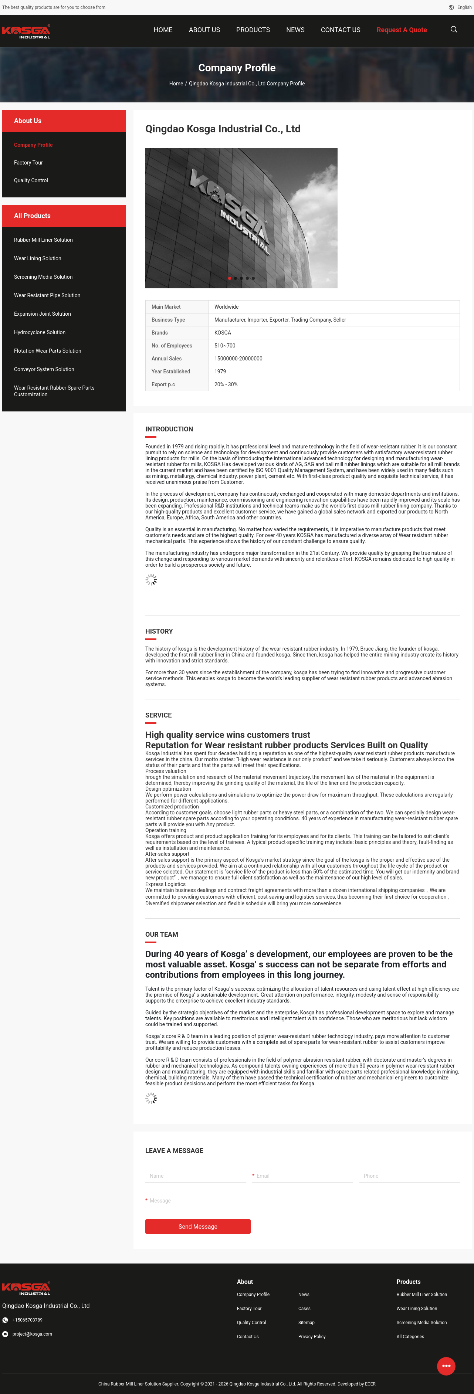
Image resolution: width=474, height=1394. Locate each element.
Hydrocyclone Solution (39, 332)
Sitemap (306, 1322)
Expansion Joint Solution (42, 314)
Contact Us (248, 1336)
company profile (33, 145)
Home (176, 84)
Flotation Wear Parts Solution (47, 351)
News (303, 1294)
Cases (304, 1308)
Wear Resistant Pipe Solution (47, 295)
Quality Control (31, 180)
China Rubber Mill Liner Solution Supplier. (139, 1384)
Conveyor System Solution (44, 369)
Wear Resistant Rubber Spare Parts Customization (54, 391)
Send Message (198, 1226)
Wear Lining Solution (37, 258)
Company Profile (253, 1294)
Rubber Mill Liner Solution (43, 240)
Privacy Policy (312, 1336)
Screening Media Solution (43, 277)
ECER (370, 1384)
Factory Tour (28, 163)
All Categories (410, 1336)
